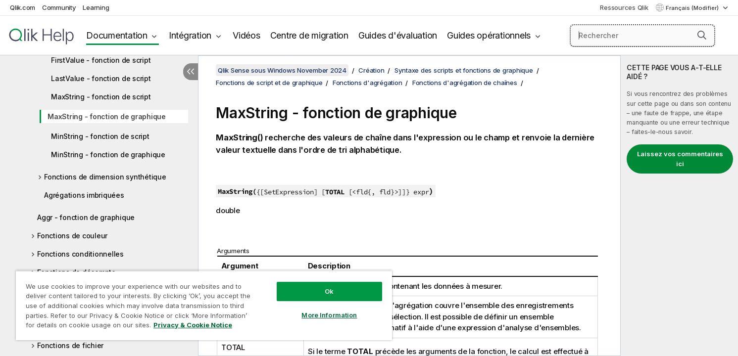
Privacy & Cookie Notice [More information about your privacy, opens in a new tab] (192, 325)
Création (371, 70)
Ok (329, 291)
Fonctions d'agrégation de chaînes (464, 83)
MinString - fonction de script (100, 136)
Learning (96, 7)
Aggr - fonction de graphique (86, 217)
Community (59, 7)
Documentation (117, 35)
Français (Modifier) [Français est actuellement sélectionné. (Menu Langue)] (693, 7)
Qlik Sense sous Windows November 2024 (282, 70)
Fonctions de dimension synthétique (105, 177)
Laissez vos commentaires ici (680, 159)
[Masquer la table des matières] (190, 71)
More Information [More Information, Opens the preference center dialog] (329, 315)
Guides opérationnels (489, 35)
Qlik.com (22, 7)
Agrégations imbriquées (84, 195)
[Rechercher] (642, 35)
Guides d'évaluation (397, 35)
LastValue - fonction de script (101, 78)
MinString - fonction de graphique (108, 154)
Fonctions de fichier (70, 345)
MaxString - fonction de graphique (107, 116)
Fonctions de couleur (72, 235)
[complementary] (679, 205)
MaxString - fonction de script (101, 96)
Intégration (190, 35)
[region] (204, 305)
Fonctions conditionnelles (80, 254)
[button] (701, 35)
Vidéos (246, 35)
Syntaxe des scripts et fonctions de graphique (463, 70)
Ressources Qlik (624, 7)
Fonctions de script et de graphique (269, 83)
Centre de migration (309, 35)
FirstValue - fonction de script (100, 60)
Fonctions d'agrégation (367, 83)
